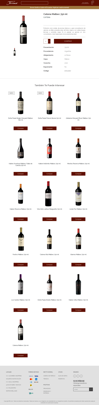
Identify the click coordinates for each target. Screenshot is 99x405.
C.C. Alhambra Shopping (14, 376)
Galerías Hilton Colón (13, 378)
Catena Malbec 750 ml (20, 345)
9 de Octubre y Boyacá (13, 385)
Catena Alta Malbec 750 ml (49, 254)
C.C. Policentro (11, 388)
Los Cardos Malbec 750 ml (20, 300)
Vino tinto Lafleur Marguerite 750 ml (49, 209)
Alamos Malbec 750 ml (78, 254)
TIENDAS (46, 378)
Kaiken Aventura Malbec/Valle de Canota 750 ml (20, 164)
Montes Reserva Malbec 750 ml (78, 164)
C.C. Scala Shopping (12, 382)
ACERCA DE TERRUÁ (49, 376)
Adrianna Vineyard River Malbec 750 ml (78, 119)
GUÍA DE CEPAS (62, 376)
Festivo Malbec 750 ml (21, 254)
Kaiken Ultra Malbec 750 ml (78, 300)
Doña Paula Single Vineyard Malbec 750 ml (20, 119)
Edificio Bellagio (11, 391)
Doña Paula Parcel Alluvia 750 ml (49, 118)
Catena (46, 17)
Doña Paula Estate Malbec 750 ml (49, 300)
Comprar (68, 41)
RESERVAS (61, 378)
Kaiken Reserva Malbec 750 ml (20, 209)
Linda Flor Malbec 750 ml (78, 209)
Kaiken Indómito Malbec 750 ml (49, 164)
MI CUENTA (85, 3)
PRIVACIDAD (47, 388)
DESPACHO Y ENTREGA (47, 392)
